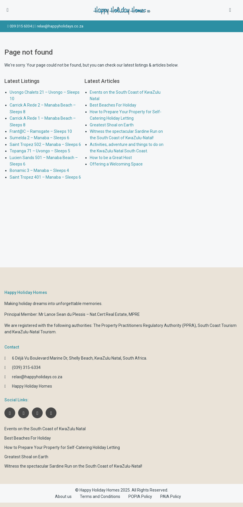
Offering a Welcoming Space (116, 164)
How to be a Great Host (111, 157)
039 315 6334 (21, 26)
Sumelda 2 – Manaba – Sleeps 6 (39, 137)
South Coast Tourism (217, 325)
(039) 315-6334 (26, 367)
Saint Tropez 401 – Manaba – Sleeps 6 (45, 177)
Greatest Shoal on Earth (112, 125)
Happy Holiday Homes (32, 386)
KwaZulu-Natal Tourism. (34, 332)
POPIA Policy (140, 496)
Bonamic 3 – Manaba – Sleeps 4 (39, 170)
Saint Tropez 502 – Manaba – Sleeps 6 (45, 144)
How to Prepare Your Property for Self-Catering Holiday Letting (62, 447)
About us (63, 496)
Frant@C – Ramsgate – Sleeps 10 (41, 131)
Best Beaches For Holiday (113, 105)
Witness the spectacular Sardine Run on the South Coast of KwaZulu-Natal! (73, 466)
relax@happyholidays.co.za (60, 26)
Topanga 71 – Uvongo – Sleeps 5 (40, 151)
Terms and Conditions (100, 496)
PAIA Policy (170, 496)
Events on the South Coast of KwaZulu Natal (45, 428)
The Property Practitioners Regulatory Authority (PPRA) (144, 325)
